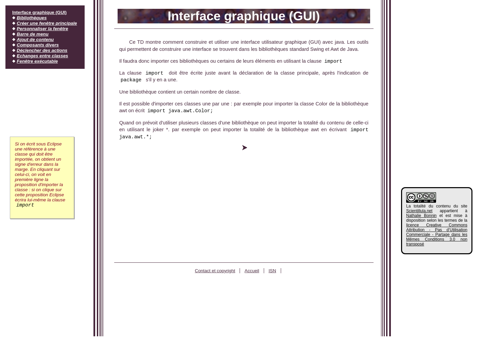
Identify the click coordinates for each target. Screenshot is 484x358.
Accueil (252, 270)
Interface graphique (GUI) (39, 12)
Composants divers (38, 44)
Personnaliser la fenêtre (42, 28)
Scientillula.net (419, 210)
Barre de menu (32, 34)
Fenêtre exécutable (37, 61)
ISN (272, 270)
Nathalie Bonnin (421, 215)
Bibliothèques (32, 17)
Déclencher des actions (42, 50)
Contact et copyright (215, 270)
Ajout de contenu (35, 39)
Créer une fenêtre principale (47, 23)
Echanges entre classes (42, 55)
